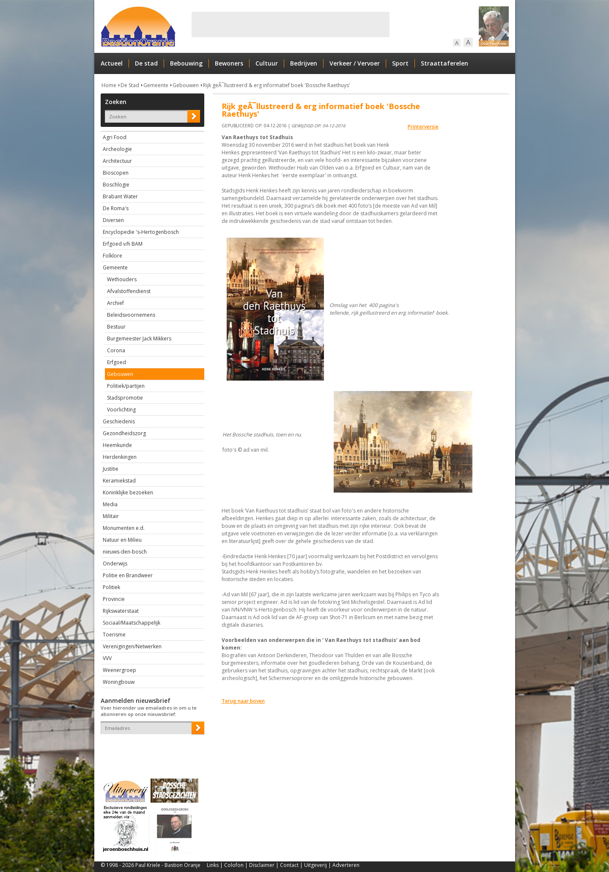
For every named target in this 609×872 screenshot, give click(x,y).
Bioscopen (116, 172)
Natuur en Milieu (122, 539)
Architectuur (117, 161)
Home (109, 85)
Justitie (110, 468)
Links (213, 865)
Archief (115, 303)
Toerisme (114, 634)
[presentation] (150, 749)
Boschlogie (116, 184)
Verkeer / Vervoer (354, 63)
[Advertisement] (291, 24)
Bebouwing (186, 63)
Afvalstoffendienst (129, 291)
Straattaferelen (444, 63)
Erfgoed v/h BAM (123, 243)
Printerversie (423, 126)
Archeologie (117, 149)
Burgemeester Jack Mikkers (139, 338)
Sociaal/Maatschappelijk (131, 622)
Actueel (112, 63)
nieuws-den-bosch (125, 551)
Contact (289, 865)
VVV (107, 658)
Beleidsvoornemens (131, 314)
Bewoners (229, 63)
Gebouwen (186, 85)
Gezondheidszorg (124, 433)
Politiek (111, 587)
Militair (111, 516)
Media (110, 504)
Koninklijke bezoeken (128, 492)
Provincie (114, 599)
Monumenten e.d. (124, 528)
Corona (116, 350)
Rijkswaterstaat (121, 610)
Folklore (112, 255)
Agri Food (114, 137)
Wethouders (122, 279)
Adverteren (345, 865)
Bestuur (116, 326)
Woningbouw (118, 682)
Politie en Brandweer (128, 575)
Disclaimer (261, 865)
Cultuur (266, 63)
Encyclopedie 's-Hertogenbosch (141, 232)
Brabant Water (120, 196)
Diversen (113, 220)
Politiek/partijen (126, 385)
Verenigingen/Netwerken (132, 646)
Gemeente (155, 85)
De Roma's (116, 208)
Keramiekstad (119, 480)
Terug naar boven (243, 701)
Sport (400, 63)
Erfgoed (116, 362)
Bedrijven (303, 63)
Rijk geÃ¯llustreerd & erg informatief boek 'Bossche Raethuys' (276, 85)
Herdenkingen (120, 457)
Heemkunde (117, 445)
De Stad (130, 85)
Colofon (234, 865)
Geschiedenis (119, 421)
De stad (146, 63)
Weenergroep (119, 670)
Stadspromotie (125, 397)
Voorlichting (121, 409)
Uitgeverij (315, 865)
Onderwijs (115, 563)
